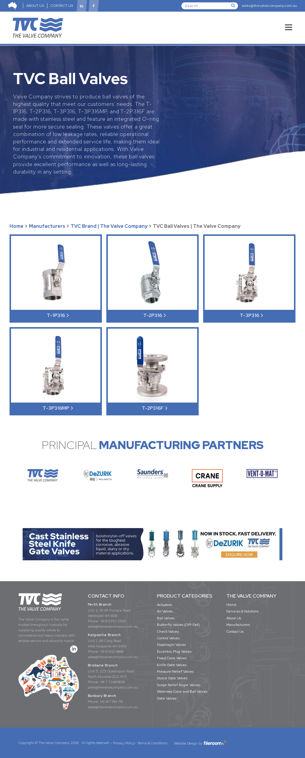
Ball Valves (166, 618)
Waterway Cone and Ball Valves (182, 691)
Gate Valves (166, 698)
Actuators (164, 604)
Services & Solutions (242, 611)
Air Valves (165, 611)
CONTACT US (61, 5)
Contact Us (235, 631)
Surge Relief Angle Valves (178, 685)
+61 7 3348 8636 (112, 682)
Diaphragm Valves (171, 644)
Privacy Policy (124, 743)
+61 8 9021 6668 (111, 651)
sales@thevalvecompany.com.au (269, 5)
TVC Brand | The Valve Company (109, 226)
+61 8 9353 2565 (113, 621)
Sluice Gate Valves (172, 678)
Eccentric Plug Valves (174, 651)
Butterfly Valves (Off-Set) (178, 624)
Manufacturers (47, 226)
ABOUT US (35, 5)
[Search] (209, 5)
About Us (233, 618)
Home (17, 226)
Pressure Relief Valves (175, 671)
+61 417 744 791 (111, 701)
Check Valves (168, 631)
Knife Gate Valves (171, 665)
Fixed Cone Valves (172, 658)
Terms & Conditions (152, 743)
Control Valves (168, 638)
